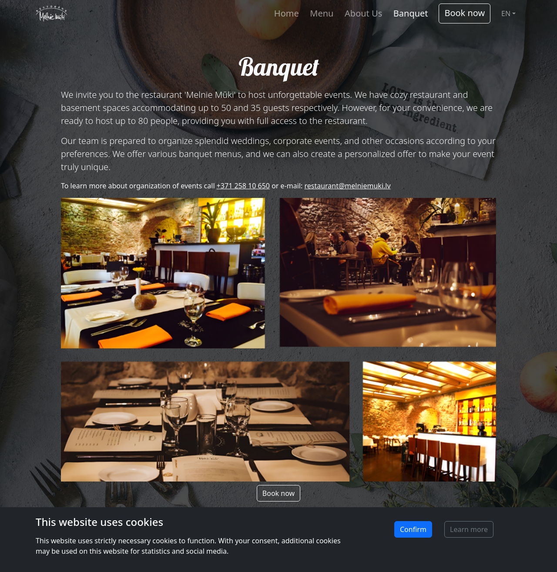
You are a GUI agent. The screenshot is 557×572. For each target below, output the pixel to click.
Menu (321, 13)
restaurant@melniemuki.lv (347, 186)
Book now (464, 13)
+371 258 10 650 (243, 186)
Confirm (413, 529)
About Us (363, 13)
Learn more (469, 529)
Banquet (410, 13)
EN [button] (505, 13)
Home (286, 13)
